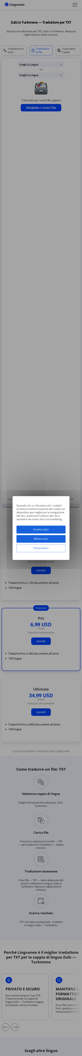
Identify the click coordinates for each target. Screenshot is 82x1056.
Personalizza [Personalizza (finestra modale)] (40, 548)
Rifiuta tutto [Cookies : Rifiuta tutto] (41, 538)
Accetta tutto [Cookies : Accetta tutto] (41, 529)
